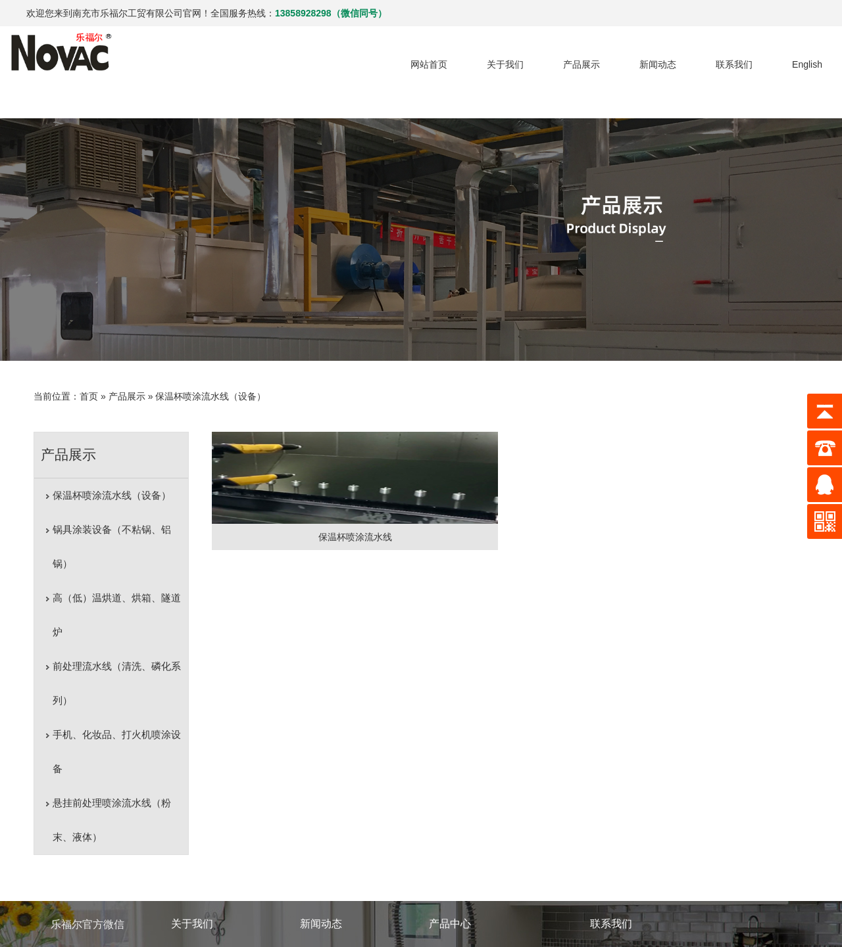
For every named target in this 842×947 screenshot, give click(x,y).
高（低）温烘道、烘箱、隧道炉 (114, 537)
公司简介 (189, 844)
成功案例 (189, 903)
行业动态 (318, 844)
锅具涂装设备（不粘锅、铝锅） (114, 503)
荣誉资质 (189, 864)
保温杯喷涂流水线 (277, 510)
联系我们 (707, 59)
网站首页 (402, 59)
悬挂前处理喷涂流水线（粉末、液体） (114, 691)
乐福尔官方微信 (87, 815)
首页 (81, 370)
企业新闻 (318, 864)
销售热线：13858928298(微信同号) (662, 844)
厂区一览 (189, 884)
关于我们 (478, 59)
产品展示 (555, 59)
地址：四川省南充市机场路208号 (657, 884)
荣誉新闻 (318, 884)
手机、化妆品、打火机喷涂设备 (114, 639)
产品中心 (450, 814)
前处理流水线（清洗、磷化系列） (109, 588)
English (781, 59)
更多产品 (447, 903)
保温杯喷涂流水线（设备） (203, 370)
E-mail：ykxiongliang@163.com (655, 864)
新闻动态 (631, 59)
